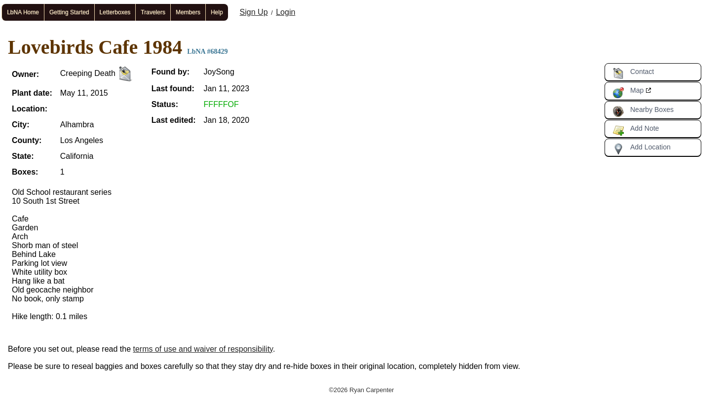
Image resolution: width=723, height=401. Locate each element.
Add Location (641, 149)
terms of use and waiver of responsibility (203, 349)
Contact (633, 73)
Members (188, 12)
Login (285, 12)
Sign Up (254, 12)
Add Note (635, 130)
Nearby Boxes (643, 111)
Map (628, 92)
